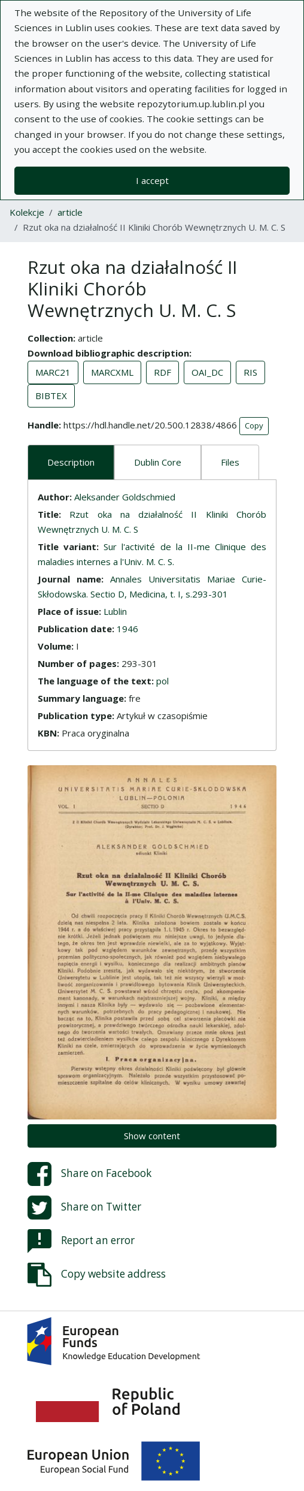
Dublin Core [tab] (157, 462)
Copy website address (97, 1275)
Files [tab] (230, 462)
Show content (152, 1136)
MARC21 (53, 372)
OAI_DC (207, 372)
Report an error (81, 1241)
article (70, 212)
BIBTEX (51, 396)
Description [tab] (71, 462)
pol (162, 681)
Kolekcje (27, 212)
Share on (89, 1174)
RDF (162, 372)
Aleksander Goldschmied (124, 497)
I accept (152, 180)
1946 (127, 629)
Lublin (115, 611)
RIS (250, 372)
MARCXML (112, 372)
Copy (254, 425)
